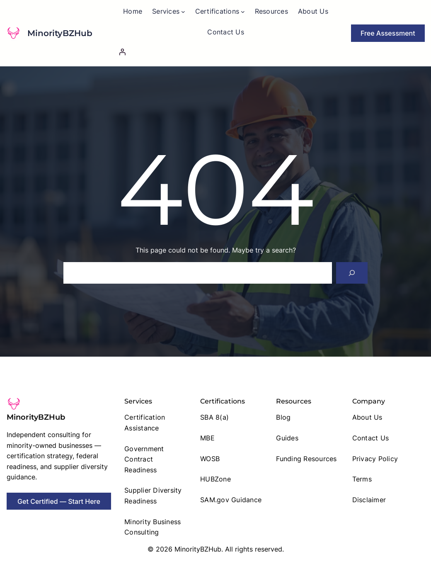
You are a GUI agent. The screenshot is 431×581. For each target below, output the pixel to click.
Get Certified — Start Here (58, 501)
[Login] (225, 52)
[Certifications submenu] (243, 12)
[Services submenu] (183, 12)
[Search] (352, 273)
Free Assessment (388, 33)
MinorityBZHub (59, 33)
